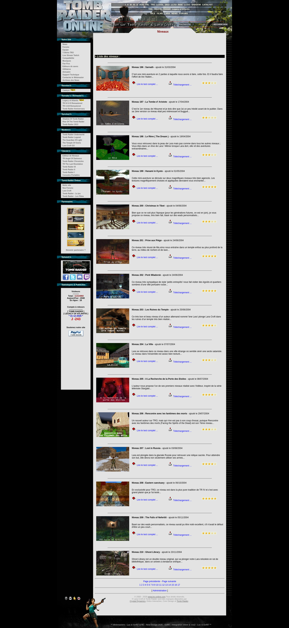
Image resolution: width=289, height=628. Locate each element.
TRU (153, 5)
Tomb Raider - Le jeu (71, 194)
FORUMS (183, 13)
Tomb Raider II (68, 170)
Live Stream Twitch (70, 55)
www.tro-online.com (157, 597)
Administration (160, 590)
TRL (147, 5)
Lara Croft (66, 191)
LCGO (187, 5)
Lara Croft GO (68, 146)
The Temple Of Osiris (71, 143)
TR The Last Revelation (72, 164)
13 (166, 585)
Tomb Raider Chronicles (73, 161)
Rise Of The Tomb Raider (73, 122)
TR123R (158, 9)
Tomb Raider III (69, 167)
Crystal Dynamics (138, 601)
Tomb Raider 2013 (70, 124)
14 (169, 585)
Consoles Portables (71, 175)
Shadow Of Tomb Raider (73, 119)
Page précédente (151, 581)
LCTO (174, 5)
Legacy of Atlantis (180, 9)
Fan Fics (66, 64)
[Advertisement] (76, 360)
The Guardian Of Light (72, 140)
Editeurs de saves (70, 66)
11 (160, 585)
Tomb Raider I (68, 172)
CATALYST (207, 5)
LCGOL (160, 5)
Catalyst (66, 90)
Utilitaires (66, 69)
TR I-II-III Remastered (71, 106)
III (131, 5)
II (127, 5)
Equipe (65, 50)
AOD (141, 5)
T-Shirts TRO (68, 53)
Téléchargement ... (182, 84)
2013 (167, 5)
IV (134, 5)
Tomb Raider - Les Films (73, 196)
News (64, 44)
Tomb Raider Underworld (73, 135)
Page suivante (169, 581)
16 (176, 585)
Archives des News (70, 80)
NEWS (174, 13)
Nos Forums (67, 188)
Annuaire (66, 72)
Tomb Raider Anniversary (73, 109)
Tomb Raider (182, 601)
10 (157, 585)
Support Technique (70, 75)
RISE (180, 5)
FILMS (160, 13)
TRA (150, 9)
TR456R (167, 9)
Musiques (66, 61)
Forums (65, 47)
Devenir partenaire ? (76, 250)
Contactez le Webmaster (73, 77)
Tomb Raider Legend (71, 137)
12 (163, 585)
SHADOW (196, 5)
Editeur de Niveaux (70, 156)
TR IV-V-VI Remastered (72, 103)
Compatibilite (68, 58)
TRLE (152, 13)
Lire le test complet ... (147, 84)
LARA (167, 13)
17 (178, 585)
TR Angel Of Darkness (72, 159)
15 (172, 585)
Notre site (66, 185)
